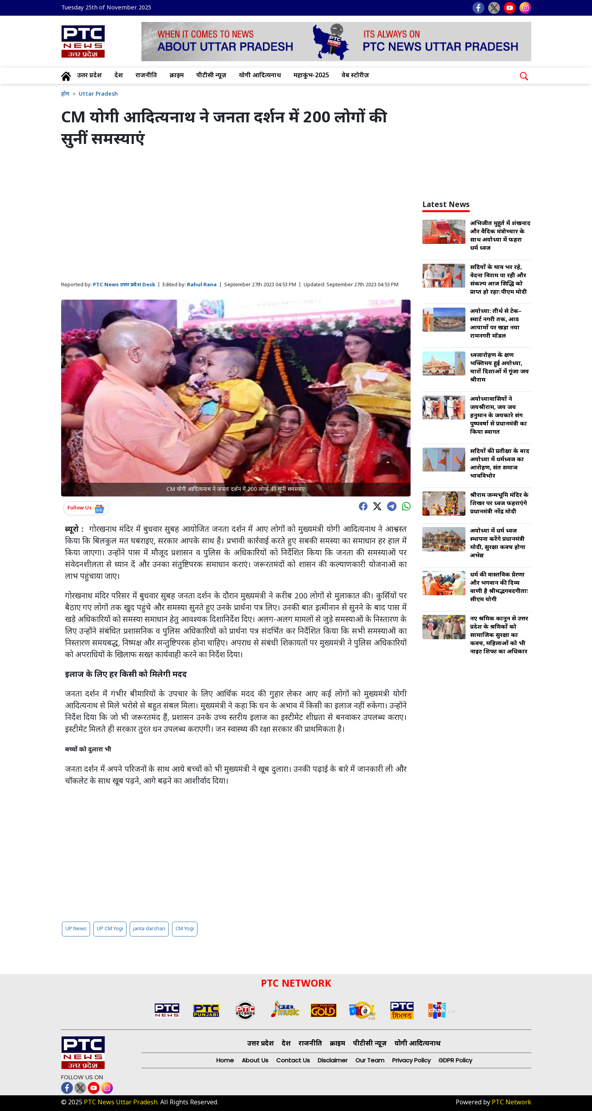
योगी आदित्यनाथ (260, 76)
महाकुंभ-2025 (311, 76)
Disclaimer (333, 1060)
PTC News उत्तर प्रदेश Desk (124, 285)
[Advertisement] (236, 215)
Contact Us (293, 1060)
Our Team (369, 1060)
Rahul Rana (202, 285)
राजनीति (146, 76)
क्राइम (177, 76)
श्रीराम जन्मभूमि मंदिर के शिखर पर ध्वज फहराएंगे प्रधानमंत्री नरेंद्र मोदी (499, 504)
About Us (255, 1060)
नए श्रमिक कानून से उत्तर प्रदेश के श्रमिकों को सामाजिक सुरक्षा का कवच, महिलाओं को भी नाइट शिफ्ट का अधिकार (499, 635)
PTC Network (511, 1103)
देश (118, 76)
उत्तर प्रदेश (89, 76)
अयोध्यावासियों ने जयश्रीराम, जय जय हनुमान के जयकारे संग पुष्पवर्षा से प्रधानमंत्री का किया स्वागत (498, 416)
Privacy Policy (411, 1060)
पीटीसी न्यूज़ (211, 76)
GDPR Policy (455, 1060)
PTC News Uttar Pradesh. (121, 1103)
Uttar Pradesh (98, 94)
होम (65, 94)
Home (225, 1060)
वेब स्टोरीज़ (355, 76)
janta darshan (149, 929)
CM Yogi (185, 929)
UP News (76, 929)
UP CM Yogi (110, 929)
